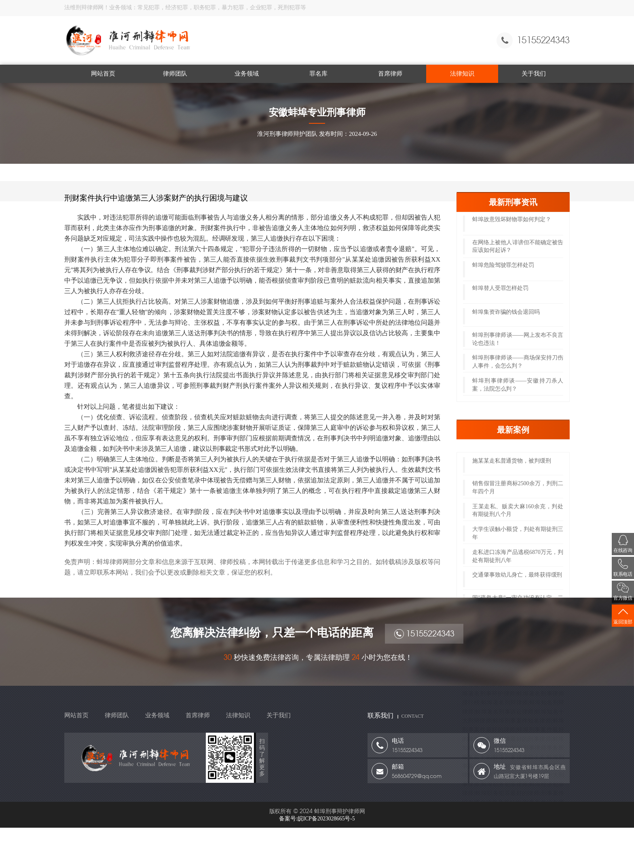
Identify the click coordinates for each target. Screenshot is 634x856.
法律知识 (462, 73)
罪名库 (318, 73)
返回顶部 (623, 616)
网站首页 (103, 73)
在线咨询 (623, 544)
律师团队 (175, 73)
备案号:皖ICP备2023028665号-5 (317, 819)
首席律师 (390, 73)
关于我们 (534, 73)
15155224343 (425, 644)
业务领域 (247, 73)
